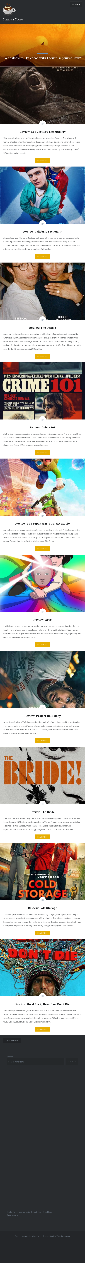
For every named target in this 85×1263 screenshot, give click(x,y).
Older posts (12, 1040)
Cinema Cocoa (13, 19)
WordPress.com (63, 1236)
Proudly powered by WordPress (28, 1236)
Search (10, 1057)
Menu (77, 4)
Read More (42, 160)
